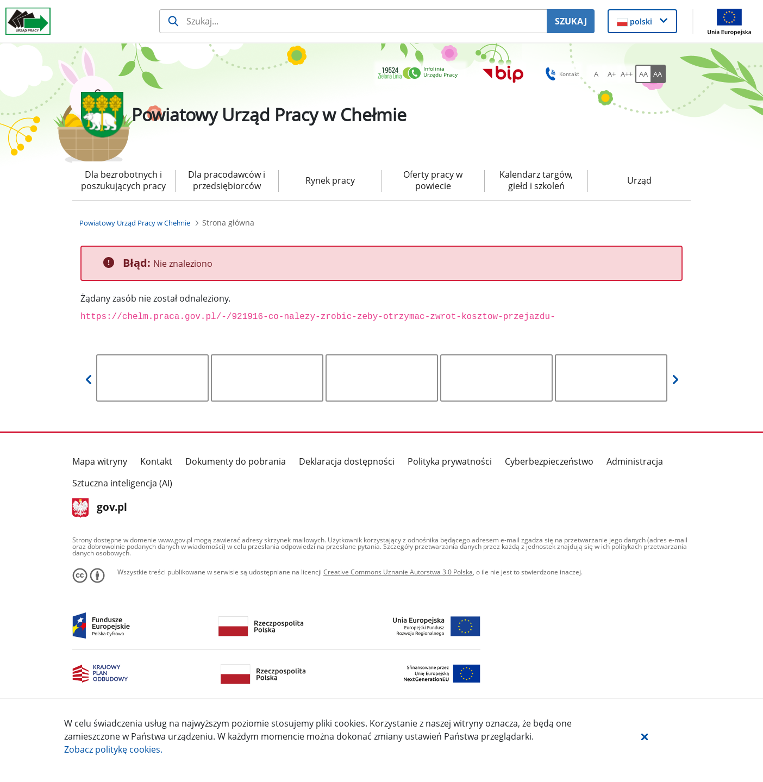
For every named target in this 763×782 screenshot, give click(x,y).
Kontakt (156, 461)
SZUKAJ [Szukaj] (571, 21)
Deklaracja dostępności (347, 461)
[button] (645, 736)
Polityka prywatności (450, 461)
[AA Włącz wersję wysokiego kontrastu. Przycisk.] (658, 74)
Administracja (634, 461)
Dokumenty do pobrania (235, 461)
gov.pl (99, 508)
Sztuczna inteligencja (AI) (122, 483)
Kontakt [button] (560, 74)
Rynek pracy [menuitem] (330, 180)
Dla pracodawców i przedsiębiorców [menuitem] (226, 180)
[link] (420, 73)
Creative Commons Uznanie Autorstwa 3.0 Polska (398, 572)
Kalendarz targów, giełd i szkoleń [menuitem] (536, 180)
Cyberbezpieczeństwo (549, 461)
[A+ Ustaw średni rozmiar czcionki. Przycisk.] (611, 73)
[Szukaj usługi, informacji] (353, 21)
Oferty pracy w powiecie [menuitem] (432, 180)
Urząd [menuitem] (639, 180)
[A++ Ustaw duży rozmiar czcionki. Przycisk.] (626, 73)
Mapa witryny (99, 461)
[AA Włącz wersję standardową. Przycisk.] (643, 74)
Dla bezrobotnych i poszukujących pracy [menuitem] (123, 180)
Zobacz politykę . (113, 749)
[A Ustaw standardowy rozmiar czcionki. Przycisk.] (596, 73)
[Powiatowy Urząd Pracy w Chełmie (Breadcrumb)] (134, 222)
